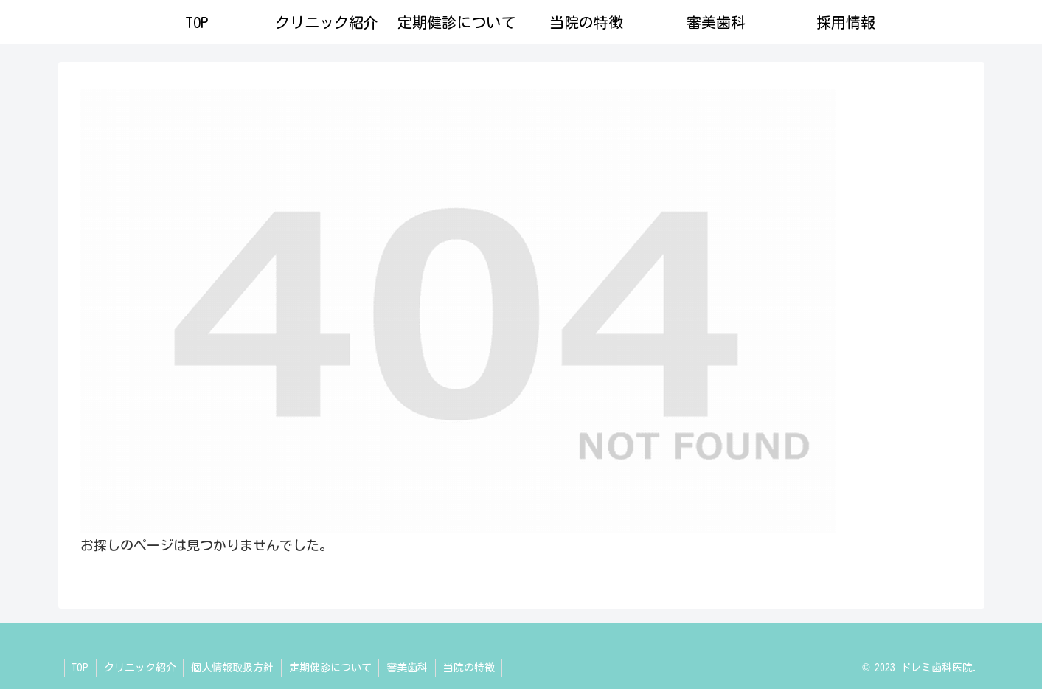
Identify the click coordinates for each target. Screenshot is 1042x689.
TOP (80, 667)
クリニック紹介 (141, 667)
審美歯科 (409, 667)
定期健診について (332, 667)
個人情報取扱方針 (233, 667)
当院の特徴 (471, 667)
